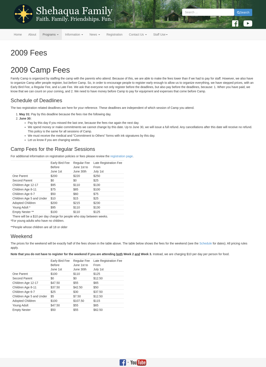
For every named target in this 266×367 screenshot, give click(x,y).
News (95, 34)
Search (243, 12)
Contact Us (138, 34)
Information (74, 34)
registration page (121, 156)
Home (18, 34)
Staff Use (160, 34)
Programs (51, 34)
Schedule (205, 243)
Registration (114, 34)
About (32, 34)
